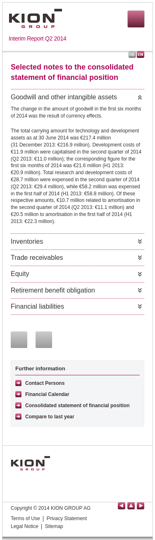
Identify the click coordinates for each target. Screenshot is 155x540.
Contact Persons (44, 383)
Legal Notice (24, 526)
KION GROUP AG (35, 18)
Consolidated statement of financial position (77, 405)
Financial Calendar (47, 394)
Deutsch (132, 54)
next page (140, 505)
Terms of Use (25, 518)
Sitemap (54, 526)
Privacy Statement (67, 518)
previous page (121, 505)
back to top (131, 505)
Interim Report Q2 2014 (37, 38)
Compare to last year (49, 417)
